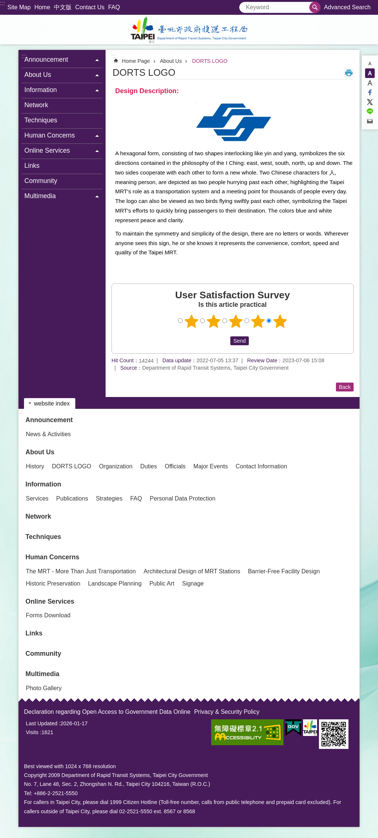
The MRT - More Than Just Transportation (81, 571)
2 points (214, 321)
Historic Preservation (53, 583)
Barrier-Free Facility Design (284, 571)
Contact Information (261, 466)
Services (37, 498)
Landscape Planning (115, 583)
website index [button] (52, 403)
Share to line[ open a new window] (370, 111)
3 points (236, 321)
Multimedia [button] (40, 196)
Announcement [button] (46, 59)
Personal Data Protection (183, 498)
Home (42, 7)
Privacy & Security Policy (227, 712)
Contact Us (89, 7)
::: (2, 3)
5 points (280, 321)
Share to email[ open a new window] (370, 121)
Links (31, 165)
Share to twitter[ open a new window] (370, 102)
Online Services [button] (47, 150)
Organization (116, 466)
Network (36, 105)
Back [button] (345, 387)
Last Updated (42, 723)
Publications (72, 498)
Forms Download (48, 615)
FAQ (114, 7)
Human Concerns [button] (49, 135)
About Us (171, 61)
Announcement (49, 420)
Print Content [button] (349, 73)
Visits (32, 732)
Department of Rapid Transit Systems (189, 29)
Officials (175, 466)
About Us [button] (37, 74)
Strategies (109, 498)
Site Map (19, 7)
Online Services (49, 601)
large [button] (370, 83)
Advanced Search (347, 7)
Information (43, 484)
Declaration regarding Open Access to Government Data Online (107, 712)
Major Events (210, 466)
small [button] (370, 63)
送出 (223, 341)
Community (40, 180)
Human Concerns (52, 557)
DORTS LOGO (209, 61)
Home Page (136, 61)
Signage (193, 583)
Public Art (162, 583)
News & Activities (48, 434)
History (35, 466)
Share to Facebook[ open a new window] (370, 92)
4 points (258, 321)
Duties (148, 466)
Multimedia (42, 674)
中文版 (63, 7)
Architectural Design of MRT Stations (192, 571)
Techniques (40, 120)
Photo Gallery (44, 688)
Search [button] (314, 7)
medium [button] (370, 73)
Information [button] (40, 90)
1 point (192, 321)
